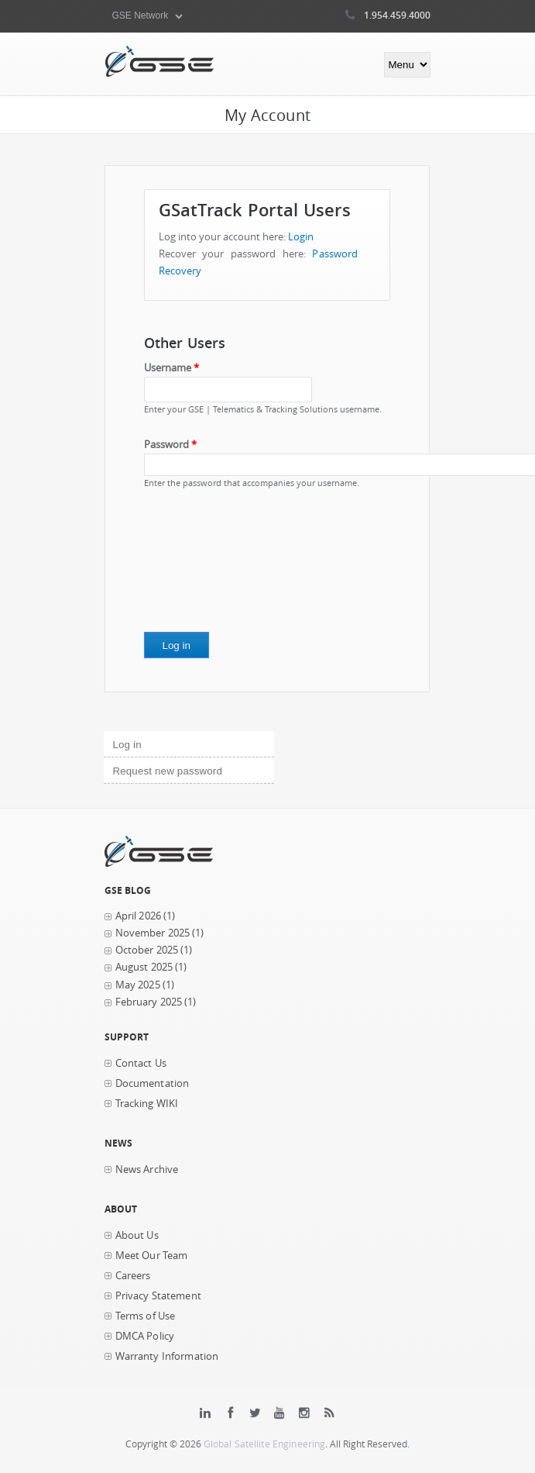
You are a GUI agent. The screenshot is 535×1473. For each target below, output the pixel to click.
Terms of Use (145, 1316)
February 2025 (149, 1002)
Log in (153, 742)
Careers (133, 1275)
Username (171, 367)
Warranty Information (167, 1356)
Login (301, 236)
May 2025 (137, 985)
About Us (137, 1235)
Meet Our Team (151, 1255)
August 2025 (144, 967)
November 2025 (152, 933)
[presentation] (207, 566)
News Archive (147, 1169)
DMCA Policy (145, 1336)
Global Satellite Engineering (265, 1444)
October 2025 (147, 950)
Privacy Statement (158, 1295)
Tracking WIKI (147, 1103)
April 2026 (138, 916)
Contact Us (140, 1063)
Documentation (152, 1083)
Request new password (167, 771)
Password (170, 444)
